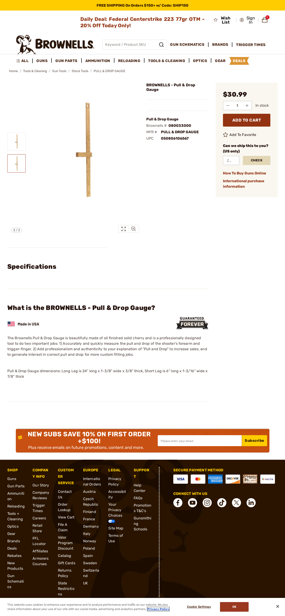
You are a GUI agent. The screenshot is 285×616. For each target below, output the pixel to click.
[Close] (278, 606)
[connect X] (236, 502)
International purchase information (243, 184)
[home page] (55, 44)
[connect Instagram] (207, 502)
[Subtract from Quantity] (227, 105)
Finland (89, 512)
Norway (89, 541)
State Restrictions (66, 588)
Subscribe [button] (254, 440)
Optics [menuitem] (200, 61)
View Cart (66, 517)
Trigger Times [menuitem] (251, 45)
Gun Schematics (15, 581)
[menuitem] (24, 61)
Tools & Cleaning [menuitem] (166, 61)
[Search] (161, 44)
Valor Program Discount (65, 543)
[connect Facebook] (177, 502)
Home (13, 71)
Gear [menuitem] (220, 61)
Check (257, 160)
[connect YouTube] (192, 502)
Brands (13, 541)
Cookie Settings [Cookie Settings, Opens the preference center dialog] (199, 607)
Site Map (115, 528)
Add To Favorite (239, 135)
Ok (234, 607)
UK (85, 583)
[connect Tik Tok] (221, 502)
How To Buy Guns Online (244, 173)
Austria (89, 491)
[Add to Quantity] (247, 105)
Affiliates (40, 551)
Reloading (16, 506)
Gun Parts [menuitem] (66, 61)
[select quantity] (237, 105)
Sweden (90, 563)
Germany (91, 526)
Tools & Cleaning (35, 71)
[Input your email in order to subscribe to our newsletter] (200, 440)
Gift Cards (66, 563)
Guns (11, 479)
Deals (12, 548)
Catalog (64, 556)
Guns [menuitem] (42, 61)
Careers (39, 518)
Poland (89, 548)
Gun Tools (59, 71)
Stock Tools (80, 71)
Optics (13, 526)
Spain (88, 556)
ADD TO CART (246, 120)
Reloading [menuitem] (129, 61)
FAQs (138, 498)
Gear (11, 534)
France (89, 519)
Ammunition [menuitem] (97, 61)
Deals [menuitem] (239, 61)
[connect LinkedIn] (251, 502)
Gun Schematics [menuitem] (187, 44)
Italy (87, 534)
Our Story (41, 485)
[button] (247, 20)
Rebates (14, 556)
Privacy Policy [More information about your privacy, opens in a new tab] (158, 609)
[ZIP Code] (231, 160)
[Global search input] (134, 45)
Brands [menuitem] (220, 44)
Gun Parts (15, 486)
